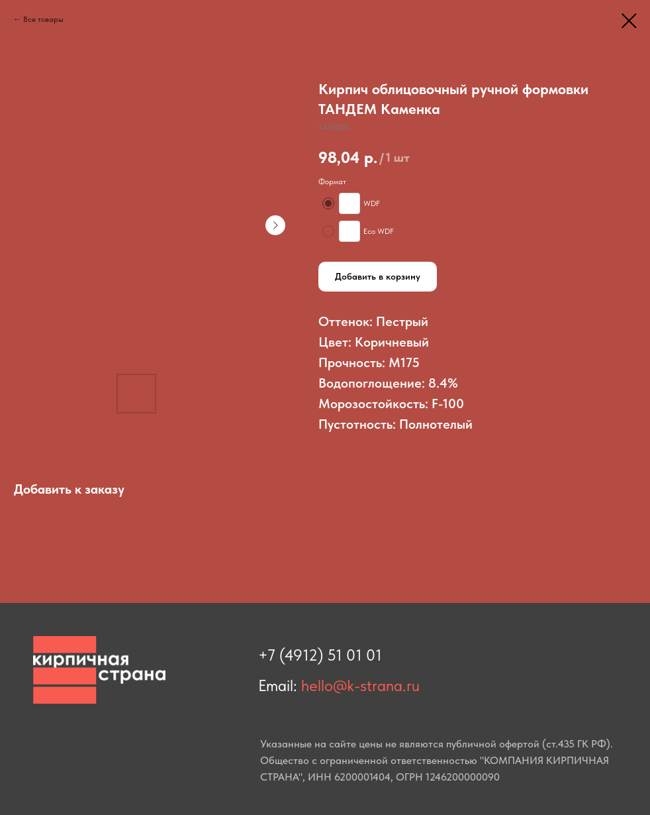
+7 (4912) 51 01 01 (320, 655)
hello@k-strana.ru (360, 685)
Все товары (43, 19)
